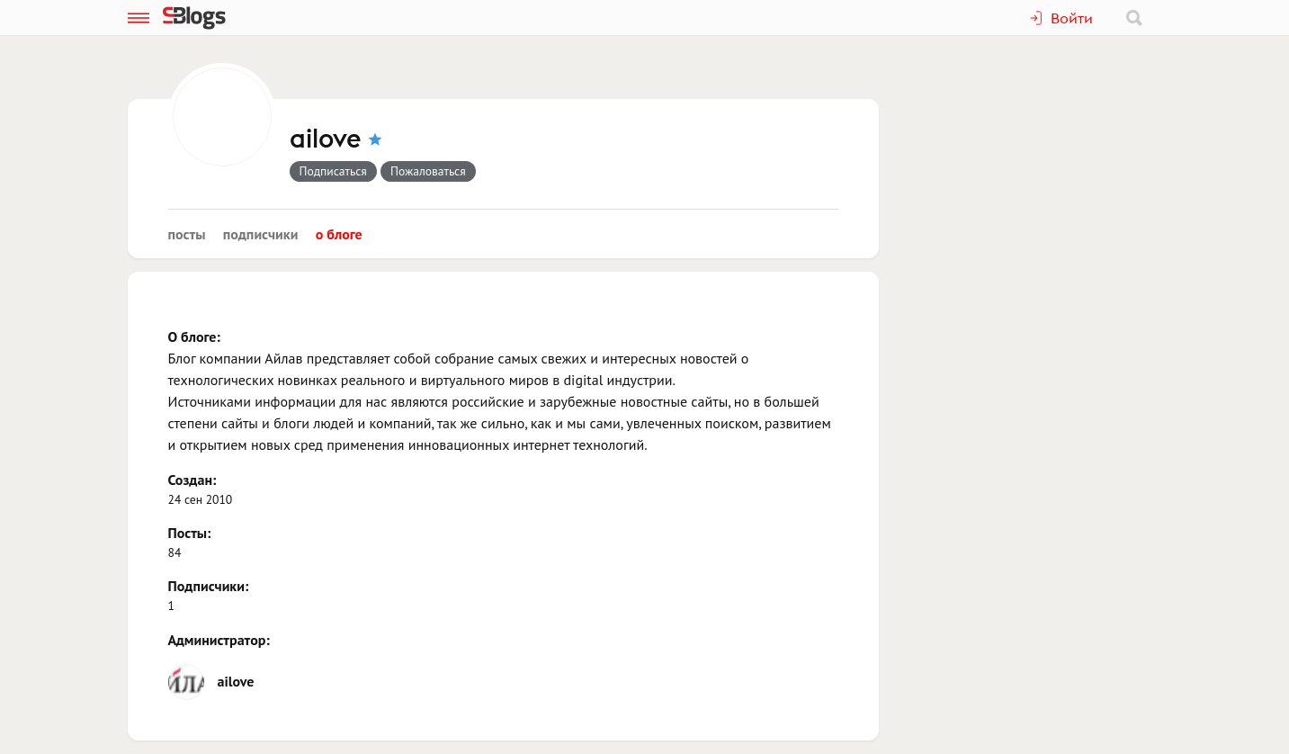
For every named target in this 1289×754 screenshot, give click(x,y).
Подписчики (261, 234)
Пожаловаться (428, 171)
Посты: (189, 533)
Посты (187, 234)
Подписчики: (208, 586)
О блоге (339, 234)
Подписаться (333, 171)
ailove (326, 139)
